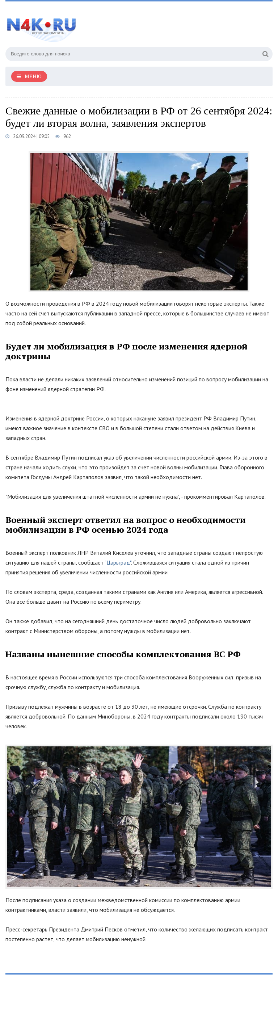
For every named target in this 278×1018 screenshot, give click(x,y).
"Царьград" (118, 562)
